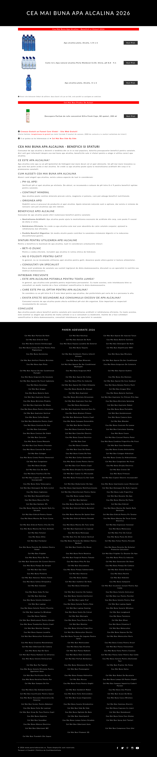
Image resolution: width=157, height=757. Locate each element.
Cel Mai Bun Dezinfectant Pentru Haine (78, 492)
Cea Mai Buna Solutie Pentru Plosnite (37, 608)
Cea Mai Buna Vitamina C (120, 624)
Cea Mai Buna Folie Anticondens (78, 694)
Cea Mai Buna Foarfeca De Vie (37, 473)
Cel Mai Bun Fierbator (37, 541)
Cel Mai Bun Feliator (37, 533)
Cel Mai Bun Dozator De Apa (120, 496)
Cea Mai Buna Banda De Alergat (78, 389)
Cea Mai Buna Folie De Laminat (37, 708)
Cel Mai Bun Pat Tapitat (37, 665)
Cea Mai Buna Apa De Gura (37, 651)
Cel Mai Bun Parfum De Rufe (37, 335)
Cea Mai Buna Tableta (37, 616)
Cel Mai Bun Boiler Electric (78, 425)
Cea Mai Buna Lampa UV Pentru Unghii (120, 679)
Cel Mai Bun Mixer (120, 620)
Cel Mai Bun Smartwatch (78, 716)
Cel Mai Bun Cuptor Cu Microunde (78, 473)
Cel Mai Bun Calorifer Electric (78, 433)
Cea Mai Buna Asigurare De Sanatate (37, 377)
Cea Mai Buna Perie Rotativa (78, 553)
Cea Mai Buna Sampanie (120, 582)
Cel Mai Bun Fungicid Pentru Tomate (78, 557)
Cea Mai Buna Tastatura (120, 616)
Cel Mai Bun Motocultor (119, 628)
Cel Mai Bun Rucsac (78, 679)
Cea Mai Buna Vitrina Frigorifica (78, 628)
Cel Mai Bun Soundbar (37, 720)
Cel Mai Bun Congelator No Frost (120, 461)
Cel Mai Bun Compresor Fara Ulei (119, 728)
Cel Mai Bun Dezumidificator (37, 496)
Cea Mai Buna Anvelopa (37, 385)
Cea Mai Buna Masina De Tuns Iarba (78, 525)
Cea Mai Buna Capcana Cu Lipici (120, 708)
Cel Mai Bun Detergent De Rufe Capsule (119, 488)
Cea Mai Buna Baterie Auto (37, 393)
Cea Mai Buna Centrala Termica (78, 429)
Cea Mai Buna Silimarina (78, 586)
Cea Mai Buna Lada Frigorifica (120, 492)
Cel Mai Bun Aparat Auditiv (120, 371)
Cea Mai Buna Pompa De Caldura (120, 565)
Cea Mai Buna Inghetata (37, 492)
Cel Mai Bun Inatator (37, 586)
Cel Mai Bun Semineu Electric (120, 704)
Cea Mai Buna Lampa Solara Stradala (78, 720)
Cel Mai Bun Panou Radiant (78, 651)
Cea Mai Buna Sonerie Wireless (120, 608)
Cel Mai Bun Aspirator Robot (120, 405)
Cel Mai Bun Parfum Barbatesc (78, 659)
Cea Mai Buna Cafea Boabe (37, 417)
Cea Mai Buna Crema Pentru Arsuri (120, 642)
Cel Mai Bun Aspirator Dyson (37, 397)
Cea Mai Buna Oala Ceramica (78, 655)
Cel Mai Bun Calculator (37, 429)
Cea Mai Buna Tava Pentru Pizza (78, 620)
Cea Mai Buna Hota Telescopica (37, 484)
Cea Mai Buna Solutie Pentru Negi (120, 600)
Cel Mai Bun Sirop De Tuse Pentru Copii (37, 712)
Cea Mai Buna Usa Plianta (120, 690)
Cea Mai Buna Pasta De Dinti (119, 537)
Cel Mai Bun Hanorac (78, 573)
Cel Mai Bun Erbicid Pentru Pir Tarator (120, 514)
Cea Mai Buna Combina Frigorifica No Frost (120, 441)
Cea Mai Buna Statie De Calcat (78, 612)
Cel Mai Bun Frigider (37, 553)
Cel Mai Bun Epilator (78, 500)
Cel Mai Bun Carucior (37, 437)
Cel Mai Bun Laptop (37, 604)
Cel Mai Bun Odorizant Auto (78, 724)
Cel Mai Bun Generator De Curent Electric (37, 561)
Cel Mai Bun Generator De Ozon (120, 561)
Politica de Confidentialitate (48, 750)
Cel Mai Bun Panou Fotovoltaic (120, 647)
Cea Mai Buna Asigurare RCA (78, 371)
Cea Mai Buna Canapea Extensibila (78, 421)
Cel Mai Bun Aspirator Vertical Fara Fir (79, 409)
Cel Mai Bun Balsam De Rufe (78, 340)
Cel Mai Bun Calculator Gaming (120, 429)
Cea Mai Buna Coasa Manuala (37, 441)
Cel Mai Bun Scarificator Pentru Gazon (37, 694)
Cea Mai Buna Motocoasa (120, 529)
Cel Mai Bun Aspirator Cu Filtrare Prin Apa (120, 397)
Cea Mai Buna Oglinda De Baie (78, 712)
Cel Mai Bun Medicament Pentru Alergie (37, 620)
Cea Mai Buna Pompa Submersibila (79, 569)
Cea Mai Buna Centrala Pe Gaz (37, 425)
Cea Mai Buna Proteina (37, 573)
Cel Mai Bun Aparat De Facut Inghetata (37, 381)
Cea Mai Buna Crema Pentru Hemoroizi (37, 457)
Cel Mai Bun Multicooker (78, 642)
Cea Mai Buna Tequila (78, 348)
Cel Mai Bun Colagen (37, 453)
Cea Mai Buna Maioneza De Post (78, 665)
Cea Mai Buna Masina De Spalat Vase (78, 514)
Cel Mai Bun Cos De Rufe (37, 469)
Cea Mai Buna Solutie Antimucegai (37, 344)
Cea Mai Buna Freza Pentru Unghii (78, 683)
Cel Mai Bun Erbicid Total (37, 340)
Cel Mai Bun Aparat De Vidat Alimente (78, 385)
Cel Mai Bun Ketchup (78, 335)
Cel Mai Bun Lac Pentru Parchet (120, 596)
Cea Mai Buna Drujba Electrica (120, 465)
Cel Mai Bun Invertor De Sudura (78, 592)
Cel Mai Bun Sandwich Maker (78, 690)
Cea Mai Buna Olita (37, 537)
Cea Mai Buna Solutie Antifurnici (78, 596)
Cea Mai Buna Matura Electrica (37, 724)
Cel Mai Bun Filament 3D (78, 732)
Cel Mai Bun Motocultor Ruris (120, 636)
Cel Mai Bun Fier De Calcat (120, 533)
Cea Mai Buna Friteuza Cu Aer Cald (78, 478)
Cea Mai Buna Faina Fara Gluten (120, 716)
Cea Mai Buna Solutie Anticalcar (120, 592)
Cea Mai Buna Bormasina (78, 405)
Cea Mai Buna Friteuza (120, 473)
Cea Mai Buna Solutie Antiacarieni (37, 659)
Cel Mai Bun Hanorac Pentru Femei (37, 578)
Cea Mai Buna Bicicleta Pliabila (37, 401)
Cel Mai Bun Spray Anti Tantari (120, 720)
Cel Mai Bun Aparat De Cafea (78, 377)
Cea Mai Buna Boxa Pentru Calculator (37, 409)
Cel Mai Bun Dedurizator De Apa (78, 484)
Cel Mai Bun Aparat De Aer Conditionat (120, 360)
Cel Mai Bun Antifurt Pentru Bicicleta (37, 360)
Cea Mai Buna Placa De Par (37, 557)
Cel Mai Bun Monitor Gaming (37, 628)
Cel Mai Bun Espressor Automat (120, 525)
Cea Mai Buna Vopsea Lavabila (37, 632)
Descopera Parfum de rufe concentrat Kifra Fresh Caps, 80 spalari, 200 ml (81, 116)
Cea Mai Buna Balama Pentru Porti (120, 385)
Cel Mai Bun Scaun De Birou (120, 694)
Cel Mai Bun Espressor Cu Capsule (78, 529)
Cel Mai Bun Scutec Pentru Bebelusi (37, 704)
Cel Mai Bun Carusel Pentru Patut (120, 437)
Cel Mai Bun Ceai (78, 441)
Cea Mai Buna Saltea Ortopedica (37, 582)
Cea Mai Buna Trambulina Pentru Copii (37, 624)
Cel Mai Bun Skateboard (119, 712)
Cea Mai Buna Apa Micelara (120, 354)
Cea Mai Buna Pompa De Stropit (37, 565)
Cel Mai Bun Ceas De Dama (78, 449)
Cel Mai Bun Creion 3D (120, 469)
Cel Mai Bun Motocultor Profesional (37, 636)
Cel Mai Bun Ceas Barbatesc (120, 445)
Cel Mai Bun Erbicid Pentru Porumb (78, 518)
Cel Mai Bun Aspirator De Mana (37, 405)
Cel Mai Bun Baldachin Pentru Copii (37, 421)
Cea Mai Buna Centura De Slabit (37, 433)
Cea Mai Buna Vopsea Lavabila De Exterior (78, 344)
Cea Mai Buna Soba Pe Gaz (37, 592)
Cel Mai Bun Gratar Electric (120, 569)
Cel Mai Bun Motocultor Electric (78, 632)
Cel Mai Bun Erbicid (120, 504)
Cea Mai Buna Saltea (78, 578)
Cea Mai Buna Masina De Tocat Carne (37, 518)
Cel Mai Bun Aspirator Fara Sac (78, 401)
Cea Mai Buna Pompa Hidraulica (78, 675)
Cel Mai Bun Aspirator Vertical (37, 413)
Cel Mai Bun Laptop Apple (120, 604)
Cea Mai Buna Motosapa (78, 533)
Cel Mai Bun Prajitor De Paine (120, 665)
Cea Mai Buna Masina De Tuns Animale (37, 529)
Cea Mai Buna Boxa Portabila (120, 409)
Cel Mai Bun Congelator (37, 461)
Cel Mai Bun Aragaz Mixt (120, 389)
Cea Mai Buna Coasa (120, 433)
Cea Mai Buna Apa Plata (37, 364)
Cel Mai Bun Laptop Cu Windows (37, 612)
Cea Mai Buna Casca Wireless (120, 698)
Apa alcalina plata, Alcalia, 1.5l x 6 (81, 43)
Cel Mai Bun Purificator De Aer (37, 675)
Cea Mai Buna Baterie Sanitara (120, 340)
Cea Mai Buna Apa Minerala (78, 360)
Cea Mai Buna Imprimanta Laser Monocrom (120, 484)
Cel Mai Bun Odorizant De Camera (37, 647)
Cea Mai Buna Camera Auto (120, 417)
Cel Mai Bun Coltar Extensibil (78, 457)
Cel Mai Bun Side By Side (64, 138)
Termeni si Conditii (26, 750)
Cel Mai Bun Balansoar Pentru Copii (78, 417)
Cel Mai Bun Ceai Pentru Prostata (37, 445)
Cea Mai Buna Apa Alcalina (78, 647)
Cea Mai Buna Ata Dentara (119, 377)
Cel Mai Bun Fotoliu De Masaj (78, 547)
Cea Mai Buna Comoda (78, 445)
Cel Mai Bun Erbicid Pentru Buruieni (78, 508)
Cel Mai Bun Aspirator (78, 393)
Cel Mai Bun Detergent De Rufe (120, 344)
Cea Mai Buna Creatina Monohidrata (37, 642)
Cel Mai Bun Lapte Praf (78, 600)
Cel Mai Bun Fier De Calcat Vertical (78, 537)
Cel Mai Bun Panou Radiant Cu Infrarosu (37, 655)
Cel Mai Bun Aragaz (37, 389)
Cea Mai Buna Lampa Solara (79, 496)
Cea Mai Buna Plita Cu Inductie (78, 381)
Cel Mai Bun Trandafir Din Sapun (37, 736)
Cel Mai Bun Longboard (120, 612)
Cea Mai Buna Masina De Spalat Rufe (78, 504)
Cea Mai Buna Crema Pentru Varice (78, 461)
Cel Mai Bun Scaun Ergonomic (78, 698)
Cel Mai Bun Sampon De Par (37, 683)
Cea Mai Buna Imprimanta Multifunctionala (78, 488)
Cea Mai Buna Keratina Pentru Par (37, 679)
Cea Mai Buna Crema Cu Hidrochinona (120, 457)
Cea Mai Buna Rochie (120, 573)
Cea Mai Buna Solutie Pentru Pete (78, 604)
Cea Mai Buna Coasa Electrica (78, 437)
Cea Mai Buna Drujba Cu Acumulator (78, 469)
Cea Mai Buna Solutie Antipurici (37, 600)
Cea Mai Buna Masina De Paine (119, 500)
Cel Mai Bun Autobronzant (119, 413)
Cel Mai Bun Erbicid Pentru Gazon (37, 514)
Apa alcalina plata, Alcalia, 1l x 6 (81, 83)
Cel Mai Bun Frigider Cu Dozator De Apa (119, 553)
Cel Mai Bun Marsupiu (78, 616)
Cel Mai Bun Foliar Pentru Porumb (120, 541)
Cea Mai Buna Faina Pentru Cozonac (120, 651)
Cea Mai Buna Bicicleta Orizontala (78, 397)
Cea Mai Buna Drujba (37, 465)
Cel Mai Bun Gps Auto (37, 569)
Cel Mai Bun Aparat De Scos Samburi (120, 381)
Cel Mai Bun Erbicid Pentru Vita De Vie (37, 525)
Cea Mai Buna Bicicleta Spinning (120, 401)
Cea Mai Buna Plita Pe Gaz (78, 561)
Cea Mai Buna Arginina (37, 716)
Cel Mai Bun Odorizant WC (37, 728)
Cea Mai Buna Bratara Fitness (78, 413)
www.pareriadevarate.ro (35, 747)
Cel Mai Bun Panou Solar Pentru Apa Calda (119, 655)
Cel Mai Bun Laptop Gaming (78, 608)
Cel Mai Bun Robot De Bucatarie (120, 675)
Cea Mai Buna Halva (120, 669)
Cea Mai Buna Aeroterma (37, 354)
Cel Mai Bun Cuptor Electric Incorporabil (120, 478)
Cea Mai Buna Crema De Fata (78, 453)
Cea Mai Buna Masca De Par (37, 500)
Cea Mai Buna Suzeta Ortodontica (78, 704)
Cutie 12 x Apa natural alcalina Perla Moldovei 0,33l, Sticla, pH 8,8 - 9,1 (80, 63)
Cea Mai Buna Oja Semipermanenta (37, 690)
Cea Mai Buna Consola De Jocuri (37, 449)
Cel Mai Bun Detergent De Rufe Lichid (37, 488)
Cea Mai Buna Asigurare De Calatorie (120, 364)
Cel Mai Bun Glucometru (78, 565)
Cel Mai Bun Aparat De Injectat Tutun (120, 335)
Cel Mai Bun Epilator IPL (37, 504)
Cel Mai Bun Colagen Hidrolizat (120, 453)
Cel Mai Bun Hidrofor (120, 578)
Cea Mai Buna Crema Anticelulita (120, 449)
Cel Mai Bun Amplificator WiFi (120, 348)
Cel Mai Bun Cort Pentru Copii (78, 465)
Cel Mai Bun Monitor (78, 624)
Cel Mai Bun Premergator (79, 669)
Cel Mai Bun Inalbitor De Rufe (78, 582)
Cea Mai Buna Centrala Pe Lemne (120, 425)
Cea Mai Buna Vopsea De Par (119, 632)
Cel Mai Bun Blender (120, 421)
